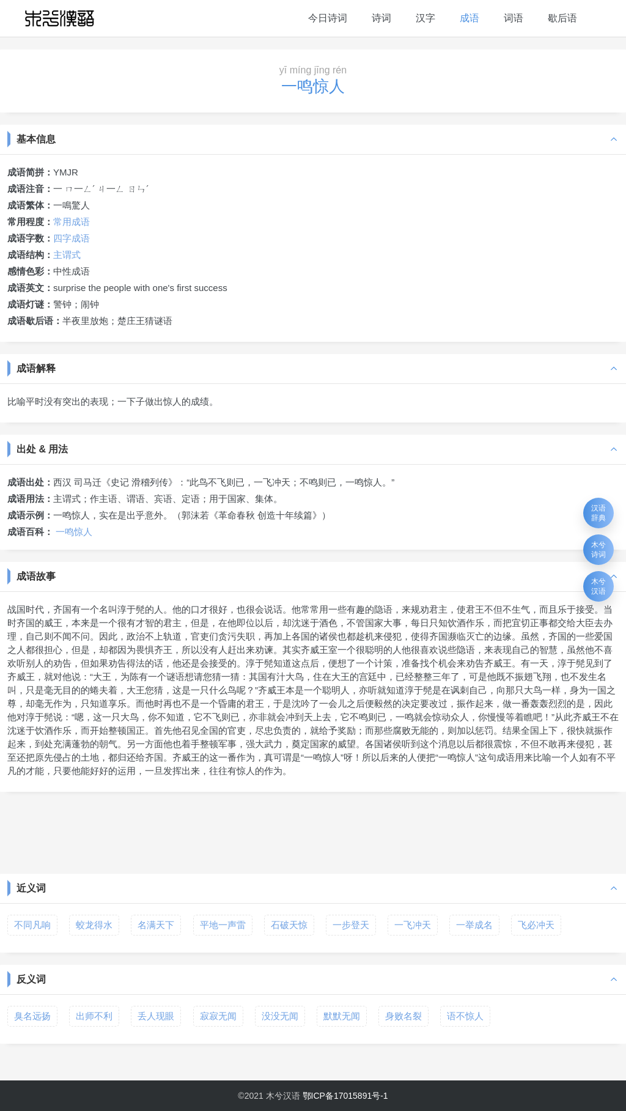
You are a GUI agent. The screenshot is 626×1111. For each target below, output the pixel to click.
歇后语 (562, 18)
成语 (469, 18)
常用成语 (71, 221)
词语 (513, 18)
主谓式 (67, 254)
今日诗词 (327, 18)
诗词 (381, 18)
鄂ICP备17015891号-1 (345, 1096)
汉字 (425, 18)
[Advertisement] (313, 831)
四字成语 (71, 238)
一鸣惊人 (74, 531)
